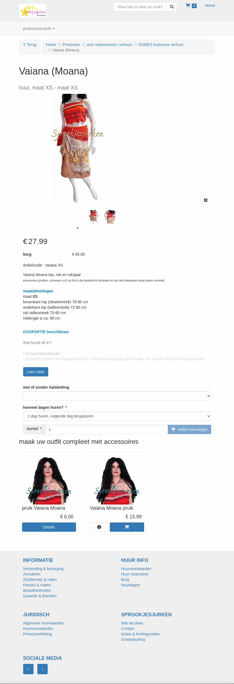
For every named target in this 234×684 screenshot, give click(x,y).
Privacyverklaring (37, 634)
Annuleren (32, 574)
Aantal (32, 429)
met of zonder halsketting (46, 387)
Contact (127, 628)
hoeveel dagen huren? (43, 407)
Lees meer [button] (36, 372)
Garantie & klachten (40, 596)
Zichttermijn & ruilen (40, 579)
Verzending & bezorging (43, 569)
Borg (125, 579)
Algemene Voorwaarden (43, 623)
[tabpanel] (94, 217)
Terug (32, 44)
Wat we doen (132, 623)
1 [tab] (77, 228)
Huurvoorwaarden (136, 569)
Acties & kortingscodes (140, 634)
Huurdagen (130, 585)
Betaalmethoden (37, 590)
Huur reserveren (135, 574)
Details (49, 527)
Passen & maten (37, 585)
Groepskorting (133, 639)
